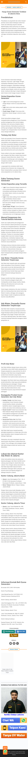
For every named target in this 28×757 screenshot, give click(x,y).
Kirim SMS (21, 631)
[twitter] (14, 643)
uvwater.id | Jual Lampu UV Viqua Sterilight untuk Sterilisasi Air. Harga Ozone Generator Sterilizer (14, 753)
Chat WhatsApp (8, 631)
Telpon (14, 635)
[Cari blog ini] (26, 2)
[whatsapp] (17, 643)
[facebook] (10, 643)
